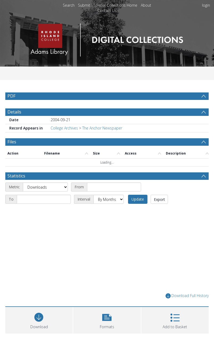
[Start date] (114, 187)
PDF (11, 96)
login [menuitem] (206, 5)
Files (11, 142)
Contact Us (107, 10)
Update (137, 199)
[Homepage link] (107, 38)
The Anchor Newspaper (102, 128)
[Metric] (45, 187)
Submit (84, 5)
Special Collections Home (115, 5)
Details (14, 112)
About (146, 5)
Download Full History (187, 296)
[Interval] (108, 199)
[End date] (44, 199)
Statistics (16, 176)
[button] (107, 319)
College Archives (64, 128)
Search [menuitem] (69, 5)
